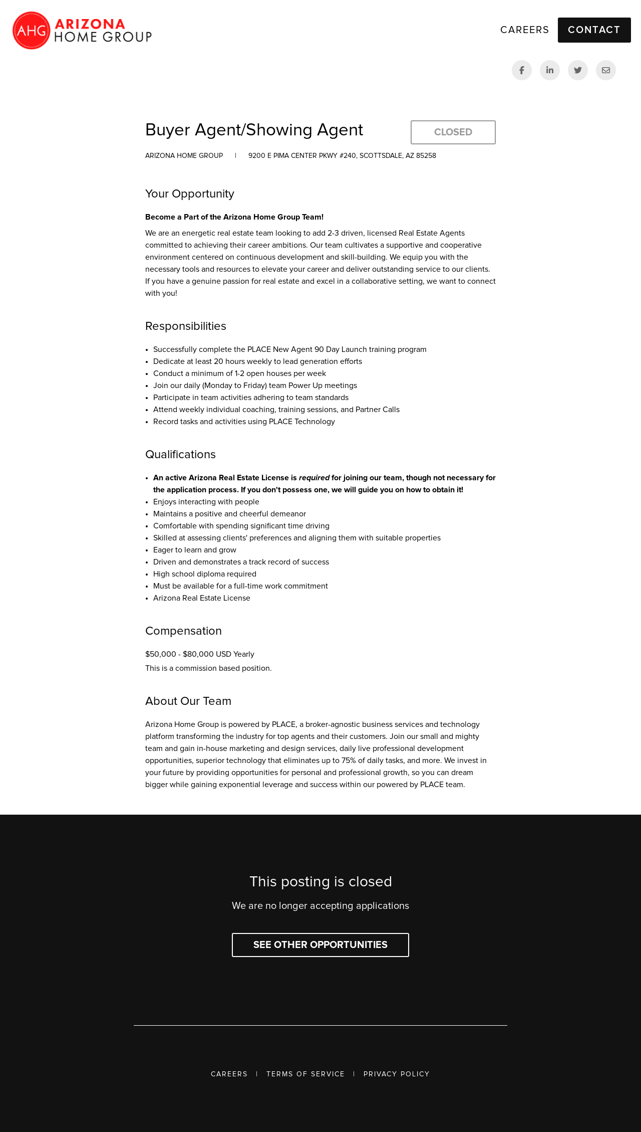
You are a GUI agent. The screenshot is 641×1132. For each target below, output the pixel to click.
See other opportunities (320, 945)
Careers (229, 1074)
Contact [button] (594, 30)
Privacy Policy (397, 1074)
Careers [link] (525, 30)
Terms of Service (305, 1074)
